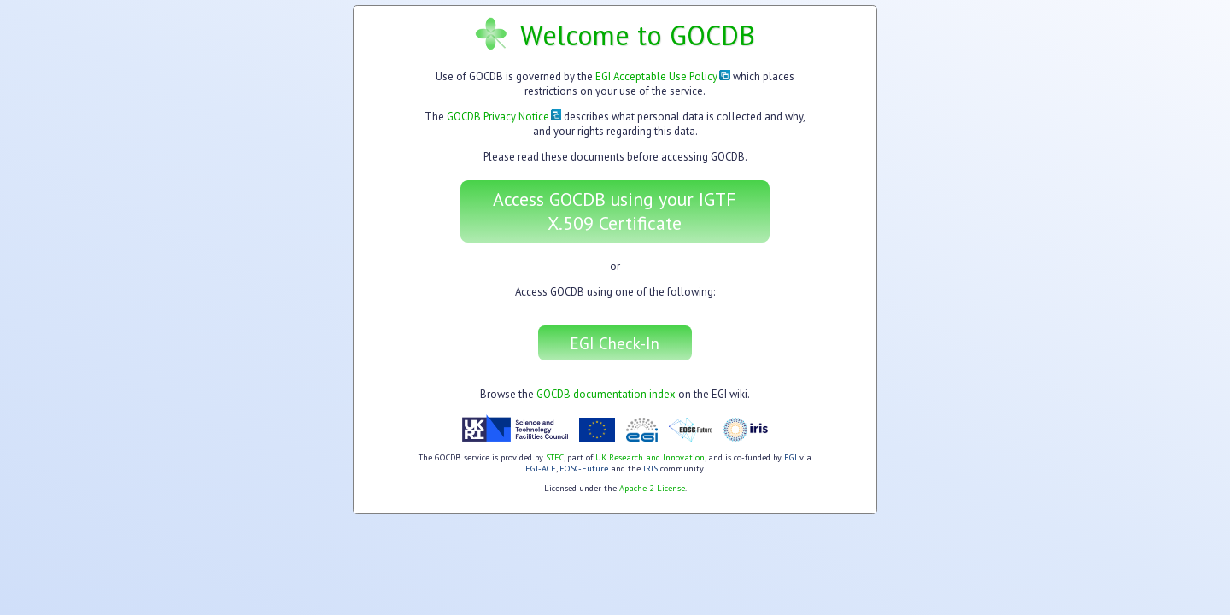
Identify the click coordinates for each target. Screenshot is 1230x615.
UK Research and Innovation (650, 457)
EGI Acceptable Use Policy (662, 76)
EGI (790, 457)
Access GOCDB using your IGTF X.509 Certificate (614, 211)
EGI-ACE (540, 468)
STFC (555, 457)
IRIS (650, 468)
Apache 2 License (652, 488)
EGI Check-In (614, 343)
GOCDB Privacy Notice (504, 116)
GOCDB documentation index (606, 394)
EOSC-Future (583, 468)
